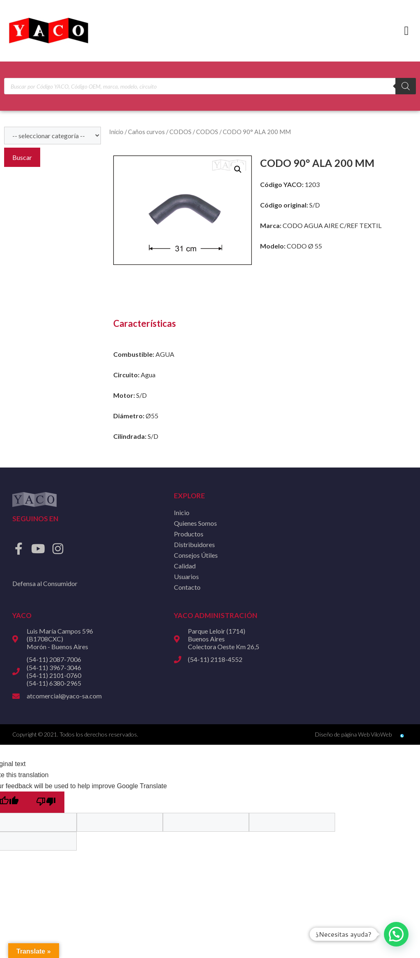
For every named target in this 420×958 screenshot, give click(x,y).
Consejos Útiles (196, 555)
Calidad (185, 566)
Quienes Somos (195, 523)
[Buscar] (405, 86)
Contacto (187, 587)
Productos (188, 534)
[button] (406, 31)
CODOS (180, 131)
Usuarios (186, 576)
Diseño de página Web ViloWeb (353, 734)
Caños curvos (146, 131)
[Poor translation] (45, 802)
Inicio (116, 131)
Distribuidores (194, 544)
